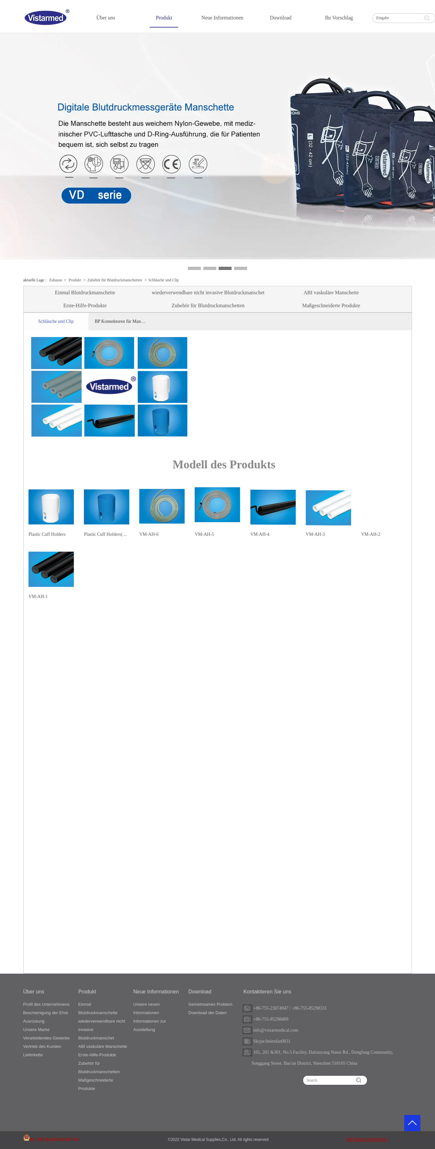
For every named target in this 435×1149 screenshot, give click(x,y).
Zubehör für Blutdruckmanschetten (114, 280)
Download (200, 991)
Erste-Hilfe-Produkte (97, 1054)
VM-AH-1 (38, 596)
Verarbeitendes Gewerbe (46, 1038)
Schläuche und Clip (163, 280)
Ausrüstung (34, 1021)
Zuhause (55, 280)
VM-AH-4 (259, 534)
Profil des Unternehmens (46, 1004)
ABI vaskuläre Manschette (102, 1046)
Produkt (75, 280)
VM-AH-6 (148, 534)
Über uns (33, 991)
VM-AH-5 (204, 534)
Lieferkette (33, 1054)
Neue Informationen (156, 991)
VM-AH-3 (315, 534)
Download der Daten (208, 1012)
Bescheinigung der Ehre (45, 1012)
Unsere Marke (36, 1029)
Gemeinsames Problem (211, 1004)
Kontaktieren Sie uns (268, 991)
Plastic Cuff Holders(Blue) (106, 534)
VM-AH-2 (370, 534)
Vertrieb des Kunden (42, 1046)
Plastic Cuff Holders (47, 534)
